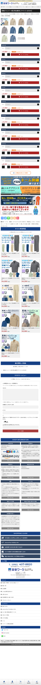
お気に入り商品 (5, 654)
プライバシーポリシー (6, 639)
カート (3, 660)
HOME (3, 6)
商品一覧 (4, 625)
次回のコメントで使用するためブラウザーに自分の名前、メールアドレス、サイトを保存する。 (20, 457)
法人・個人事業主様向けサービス (9, 651)
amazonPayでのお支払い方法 (9, 648)
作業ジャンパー (28, 6)
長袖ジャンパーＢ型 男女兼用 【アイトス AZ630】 (14, 409)
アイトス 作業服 (9, 6)
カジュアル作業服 (15, 6)
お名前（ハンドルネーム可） (8, 444)
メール (4, 449)
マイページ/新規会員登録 (7, 663)
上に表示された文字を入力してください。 (11, 464)
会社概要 (4, 628)
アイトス (6, 14)
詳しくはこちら (10, 500)
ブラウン (20, 6)
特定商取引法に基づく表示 (8, 636)
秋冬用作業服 (7, 15)
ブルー (24, 6)
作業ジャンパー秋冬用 (35, 6)
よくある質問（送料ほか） (7, 630)
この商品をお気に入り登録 (21, 212)
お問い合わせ (5, 633)
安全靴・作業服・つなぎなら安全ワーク (10, 622)
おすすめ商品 (5, 657)
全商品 (2, 15)
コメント (4, 427)
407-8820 (29, 4)
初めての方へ (5, 645)
